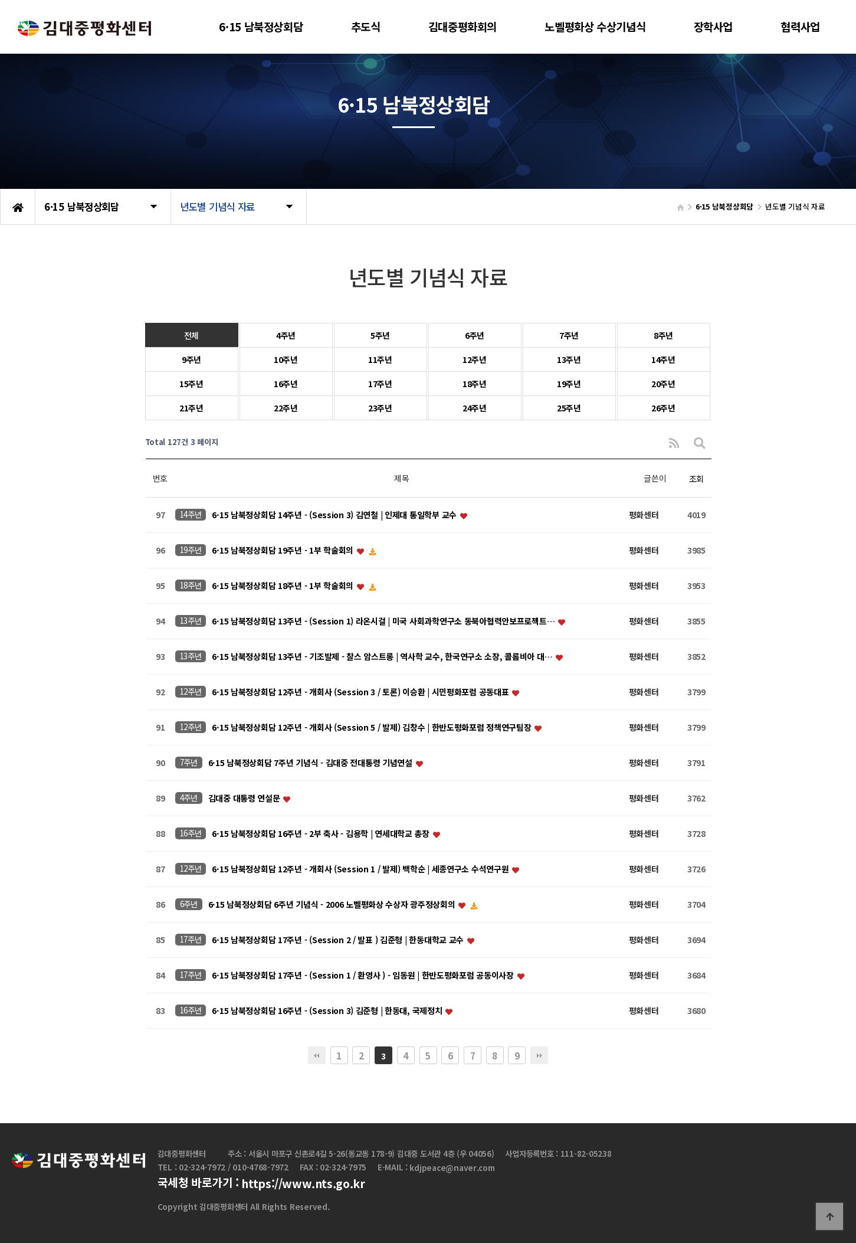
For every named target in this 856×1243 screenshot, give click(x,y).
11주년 (380, 359)
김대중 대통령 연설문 (245, 798)
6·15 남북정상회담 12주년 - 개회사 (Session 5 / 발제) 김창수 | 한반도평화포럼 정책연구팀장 (372, 728)
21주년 (191, 408)
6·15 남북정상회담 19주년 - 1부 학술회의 (283, 551)
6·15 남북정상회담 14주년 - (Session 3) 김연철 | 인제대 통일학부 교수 (335, 515)
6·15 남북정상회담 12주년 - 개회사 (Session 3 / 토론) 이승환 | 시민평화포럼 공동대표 (361, 692)
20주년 (663, 384)
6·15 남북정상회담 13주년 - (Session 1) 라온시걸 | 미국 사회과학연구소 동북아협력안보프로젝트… (384, 621)
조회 (696, 479)
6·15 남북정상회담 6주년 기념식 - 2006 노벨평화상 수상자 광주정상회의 (333, 905)
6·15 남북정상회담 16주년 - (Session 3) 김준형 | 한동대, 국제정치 (328, 1011)
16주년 (286, 384)
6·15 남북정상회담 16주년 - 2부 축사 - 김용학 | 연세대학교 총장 (321, 834)
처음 (317, 1055)
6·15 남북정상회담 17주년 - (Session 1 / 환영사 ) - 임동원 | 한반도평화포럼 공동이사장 (364, 976)
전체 (191, 335)
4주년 (286, 335)
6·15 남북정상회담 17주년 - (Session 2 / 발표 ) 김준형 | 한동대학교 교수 (338, 940)
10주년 (286, 359)
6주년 (474, 335)
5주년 (380, 335)
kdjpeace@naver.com (451, 1167)
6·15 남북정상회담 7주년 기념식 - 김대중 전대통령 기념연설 (311, 763)
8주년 (663, 335)
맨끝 (539, 1055)
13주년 (569, 359)
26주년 (663, 408)
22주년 (286, 408)
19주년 (569, 384)
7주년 (569, 335)
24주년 (475, 408)
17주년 (380, 384)
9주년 (191, 359)
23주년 (380, 408)
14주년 (663, 359)
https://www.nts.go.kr (303, 1184)
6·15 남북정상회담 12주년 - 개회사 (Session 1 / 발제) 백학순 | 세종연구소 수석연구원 (361, 869)
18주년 (475, 384)
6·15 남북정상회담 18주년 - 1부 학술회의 (283, 586)
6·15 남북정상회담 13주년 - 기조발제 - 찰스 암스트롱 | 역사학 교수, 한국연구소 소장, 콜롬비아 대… (383, 657)
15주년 (191, 384)
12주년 (475, 359)
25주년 (569, 408)
